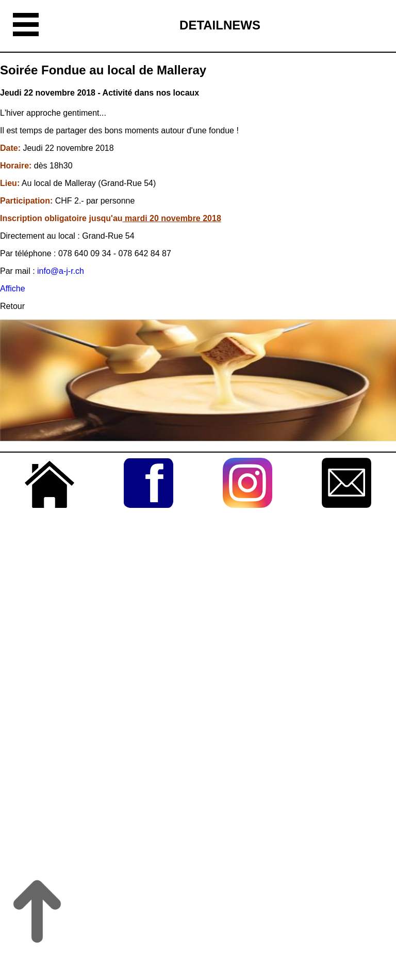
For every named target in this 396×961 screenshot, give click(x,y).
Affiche (12, 288)
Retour (12, 306)
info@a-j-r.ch (60, 271)
